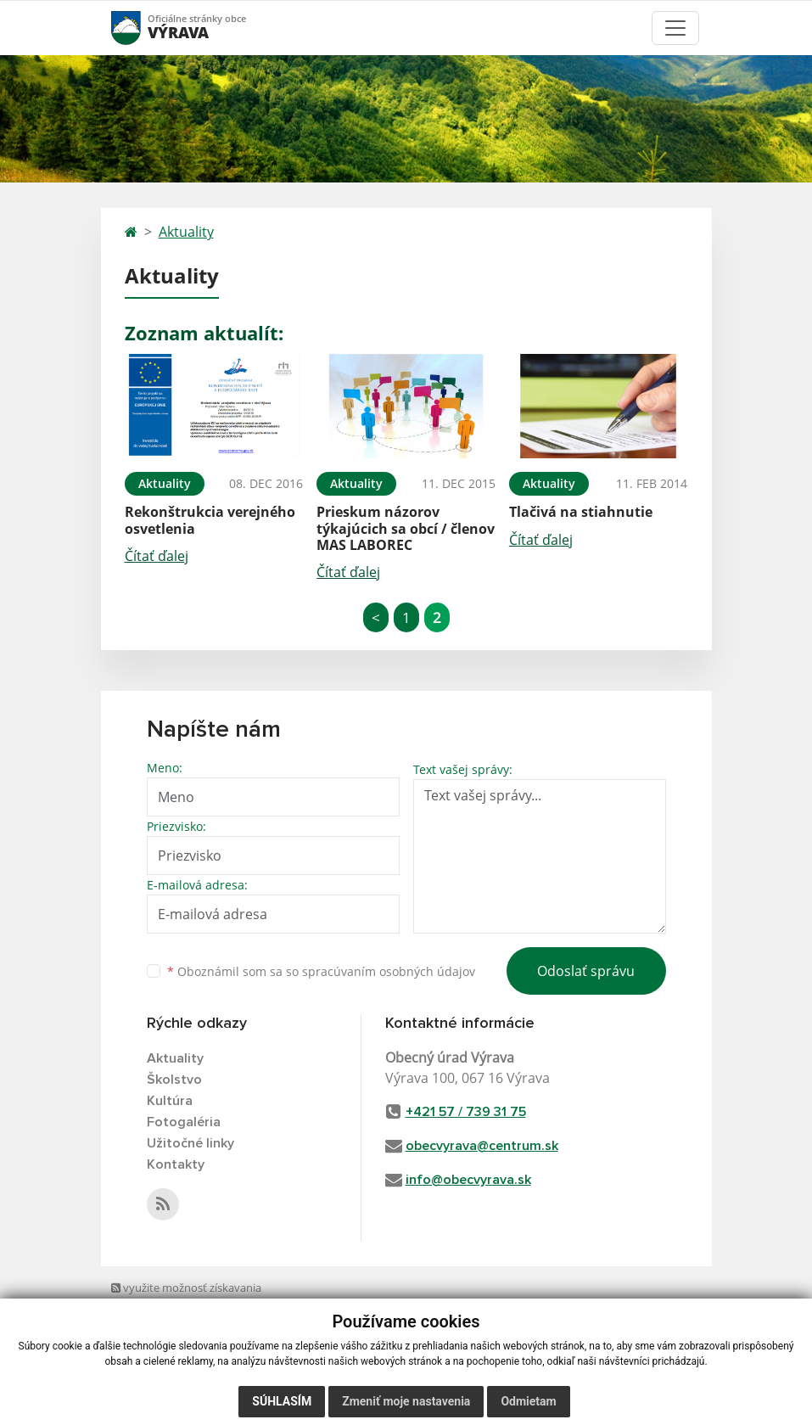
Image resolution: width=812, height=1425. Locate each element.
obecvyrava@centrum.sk (482, 1146)
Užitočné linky (190, 1143)
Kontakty (175, 1164)
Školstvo (174, 1079)
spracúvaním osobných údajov (388, 971)
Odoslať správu (586, 971)
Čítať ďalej (156, 556)
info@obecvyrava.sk (468, 1180)
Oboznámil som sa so (321, 971)
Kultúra (170, 1101)
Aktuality (186, 231)
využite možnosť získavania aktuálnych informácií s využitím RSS (192, 1304)
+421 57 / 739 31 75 (466, 1112)
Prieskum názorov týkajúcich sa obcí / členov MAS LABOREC (405, 527)
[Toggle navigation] (675, 28)
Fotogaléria (184, 1122)
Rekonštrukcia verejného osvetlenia (210, 519)
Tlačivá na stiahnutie (580, 511)
